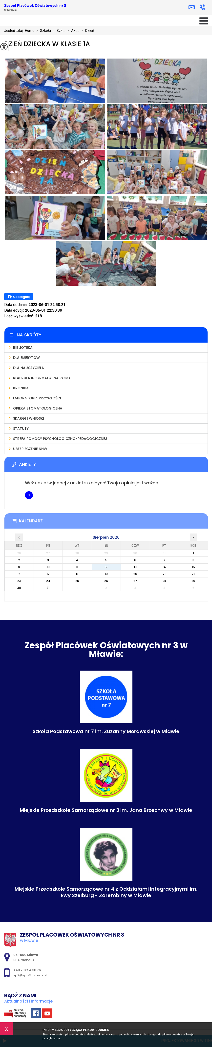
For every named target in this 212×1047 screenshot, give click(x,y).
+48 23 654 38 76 (202, 7)
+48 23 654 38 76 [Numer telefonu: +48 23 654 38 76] (27, 970)
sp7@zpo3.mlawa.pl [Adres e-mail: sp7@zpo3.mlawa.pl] (30, 975)
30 (19, 588)
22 (193, 574)
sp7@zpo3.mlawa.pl (192, 7)
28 (164, 581)
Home (29, 30)
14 (164, 567)
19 (106, 574)
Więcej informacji (29, 495)
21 (164, 574)
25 (77, 581)
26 (106, 581)
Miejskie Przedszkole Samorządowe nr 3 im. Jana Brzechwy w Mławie (106, 810)
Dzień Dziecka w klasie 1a (47, 44)
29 (193, 581)
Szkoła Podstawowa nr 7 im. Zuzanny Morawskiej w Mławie (106, 731)
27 (135, 581)
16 (19, 574)
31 (48, 588)
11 (77, 567)
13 (135, 567)
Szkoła (42, 30)
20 (135, 574)
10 (48, 567)
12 (106, 567)
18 (77, 574)
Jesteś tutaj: (14, 30)
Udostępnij (19, 297)
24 (48, 581)
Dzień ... (88, 30)
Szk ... (58, 30)
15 (193, 567)
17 (48, 574)
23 (19, 581)
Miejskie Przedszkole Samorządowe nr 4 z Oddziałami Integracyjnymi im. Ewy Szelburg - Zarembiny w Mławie (106, 892)
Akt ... (72, 30)
